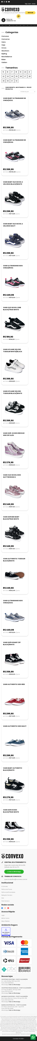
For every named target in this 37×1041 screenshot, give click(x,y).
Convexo (5, 36)
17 (12, 72)
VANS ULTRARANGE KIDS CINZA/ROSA (13, 267)
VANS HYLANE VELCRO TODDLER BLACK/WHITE (12, 392)
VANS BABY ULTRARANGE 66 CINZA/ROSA (14, 141)
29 (3, 81)
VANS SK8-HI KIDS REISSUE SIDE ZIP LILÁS (13, 434)
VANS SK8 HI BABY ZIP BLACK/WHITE (12, 643)
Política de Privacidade (8, 892)
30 (8, 81)
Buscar (30, 12)
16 (7, 72)
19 (20, 72)
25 (16, 76)
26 (21, 76)
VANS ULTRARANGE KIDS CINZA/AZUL (13, 601)
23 (8, 76)
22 (3, 76)
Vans (3, 42)
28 (29, 76)
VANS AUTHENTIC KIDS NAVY (14, 726)
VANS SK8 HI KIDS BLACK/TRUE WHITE (11, 811)
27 (25, 76)
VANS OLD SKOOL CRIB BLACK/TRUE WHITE (12, 308)
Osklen (4, 62)
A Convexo (4, 886)
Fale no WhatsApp (14, 984)
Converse (5, 39)
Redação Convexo (6, 895)
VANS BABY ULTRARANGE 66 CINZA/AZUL (14, 99)
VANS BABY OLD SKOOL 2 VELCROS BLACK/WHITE (13, 183)
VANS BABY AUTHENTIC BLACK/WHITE (12, 769)
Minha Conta (5, 918)
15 (3, 72)
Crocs (3, 48)
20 (25, 72)
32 (16, 81)
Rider (3, 59)
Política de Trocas (6, 889)
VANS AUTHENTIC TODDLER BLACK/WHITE (14, 560)
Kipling (4, 54)
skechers (5, 51)
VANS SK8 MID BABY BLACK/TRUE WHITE (11, 518)
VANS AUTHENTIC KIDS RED (14, 684)
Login (3, 915)
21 (29, 72)
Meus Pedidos (5, 921)
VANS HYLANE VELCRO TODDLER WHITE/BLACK (12, 350)
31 (12, 81)
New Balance (6, 56)
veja (3, 45)
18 (16, 72)
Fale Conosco (5, 901)
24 (12, 76)
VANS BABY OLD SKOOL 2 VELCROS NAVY (13, 225)
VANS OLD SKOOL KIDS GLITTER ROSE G (12, 476)
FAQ (2, 898)
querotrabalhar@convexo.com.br (15, 879)
